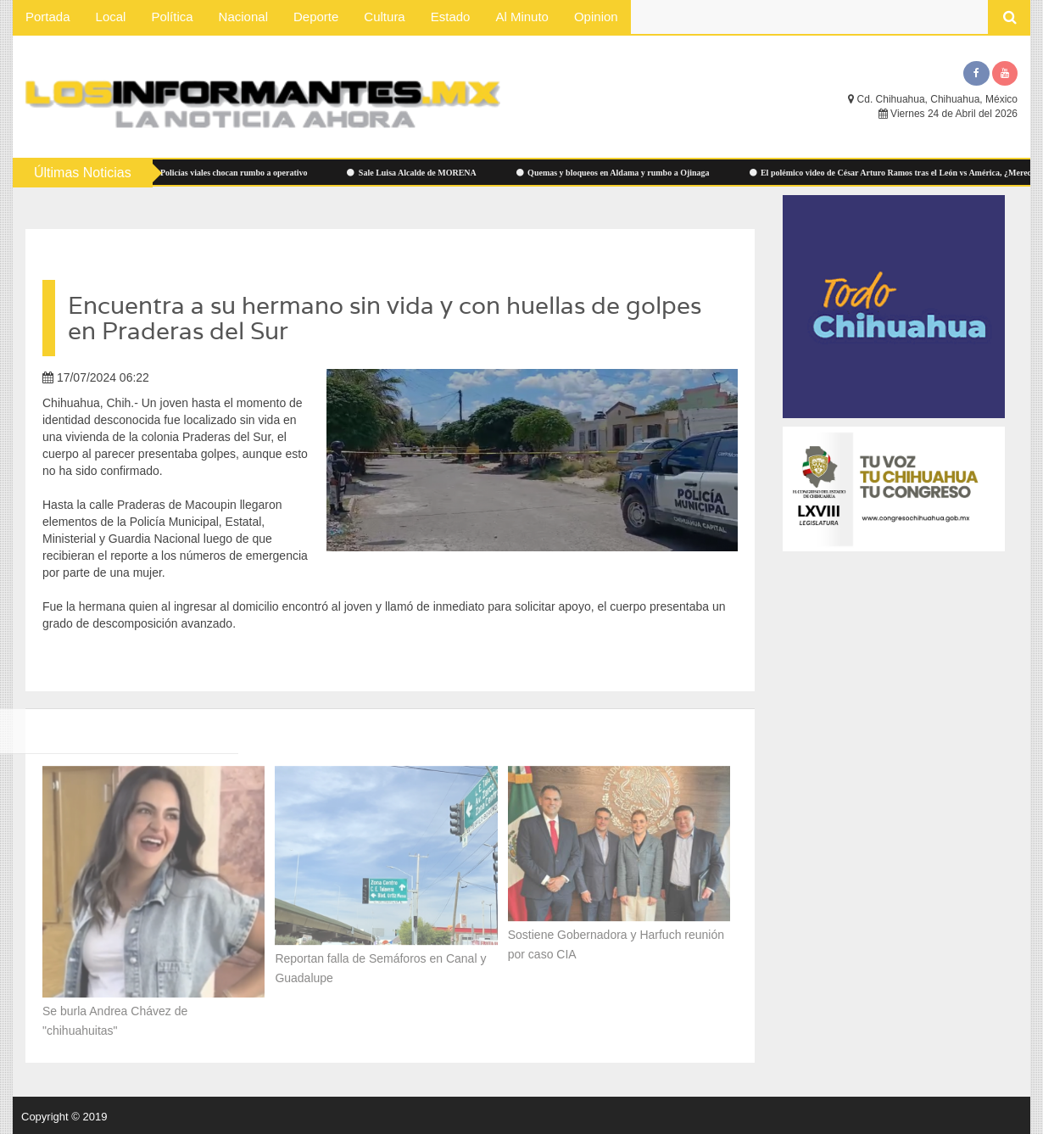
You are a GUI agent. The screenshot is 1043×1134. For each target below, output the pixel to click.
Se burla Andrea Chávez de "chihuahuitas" (114, 1014)
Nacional (243, 16)
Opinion (596, 16)
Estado (451, 16)
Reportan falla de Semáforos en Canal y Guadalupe (380, 962)
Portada (47, 16)
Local (111, 16)
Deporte (315, 16)
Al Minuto (522, 16)
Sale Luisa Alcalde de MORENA (419, 172)
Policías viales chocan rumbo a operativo (236, 172)
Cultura (384, 16)
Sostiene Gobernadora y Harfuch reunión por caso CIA (616, 937)
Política (171, 16)
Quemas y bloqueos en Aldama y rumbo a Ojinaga (621, 172)
